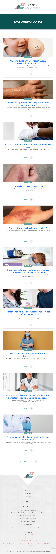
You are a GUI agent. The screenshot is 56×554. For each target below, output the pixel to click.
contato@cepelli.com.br (28, 540)
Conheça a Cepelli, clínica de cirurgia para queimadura (28, 438)
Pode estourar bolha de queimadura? (28, 228)
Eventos (28, 493)
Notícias (28, 496)
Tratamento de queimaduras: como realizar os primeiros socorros (28, 313)
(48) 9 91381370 (28, 537)
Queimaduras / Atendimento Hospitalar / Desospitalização (28, 527)
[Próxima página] (36, 461)
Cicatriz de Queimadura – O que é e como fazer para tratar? (28, 103)
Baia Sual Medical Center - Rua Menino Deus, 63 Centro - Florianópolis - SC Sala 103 (28, 544)
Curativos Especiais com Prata (28, 510)
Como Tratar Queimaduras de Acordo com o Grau (28, 145)
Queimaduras (28, 524)
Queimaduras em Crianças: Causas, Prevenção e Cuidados (28, 62)
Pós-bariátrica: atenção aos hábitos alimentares (28, 354)
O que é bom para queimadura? (28, 186)
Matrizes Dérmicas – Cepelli (28, 515)
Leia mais (28, 74)
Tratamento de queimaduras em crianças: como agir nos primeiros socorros (28, 271)
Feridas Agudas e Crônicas (28, 521)
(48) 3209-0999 (28, 534)
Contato (28, 501)
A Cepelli (28, 490)
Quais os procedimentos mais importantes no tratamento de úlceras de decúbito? (28, 396)
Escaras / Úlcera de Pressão (28, 518)
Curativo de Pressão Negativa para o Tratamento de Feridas (28, 513)
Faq (28, 499)
